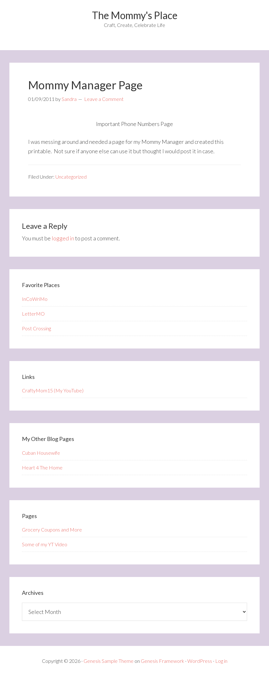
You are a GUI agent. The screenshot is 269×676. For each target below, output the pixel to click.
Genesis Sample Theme (109, 661)
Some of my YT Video (44, 544)
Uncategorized (71, 177)
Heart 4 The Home (42, 467)
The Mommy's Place (134, 15)
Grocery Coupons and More (52, 529)
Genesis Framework (162, 661)
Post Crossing (36, 328)
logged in (63, 238)
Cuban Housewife (41, 453)
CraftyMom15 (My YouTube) (53, 390)
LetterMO (33, 314)
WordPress (199, 661)
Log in (221, 661)
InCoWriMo (35, 299)
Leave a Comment (104, 99)
